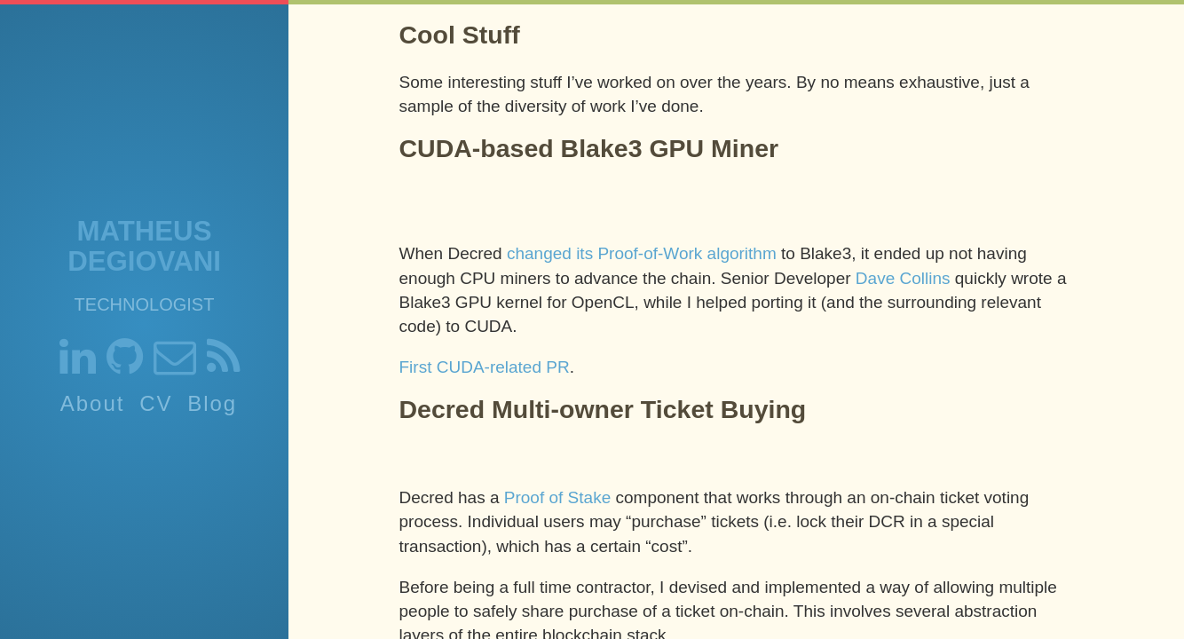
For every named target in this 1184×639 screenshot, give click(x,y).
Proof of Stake (557, 497)
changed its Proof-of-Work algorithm (642, 253)
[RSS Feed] (224, 364)
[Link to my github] (125, 364)
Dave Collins (903, 278)
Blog (212, 403)
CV (155, 403)
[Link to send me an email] (175, 364)
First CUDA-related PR (484, 367)
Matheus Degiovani (144, 246)
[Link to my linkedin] (77, 364)
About (92, 403)
